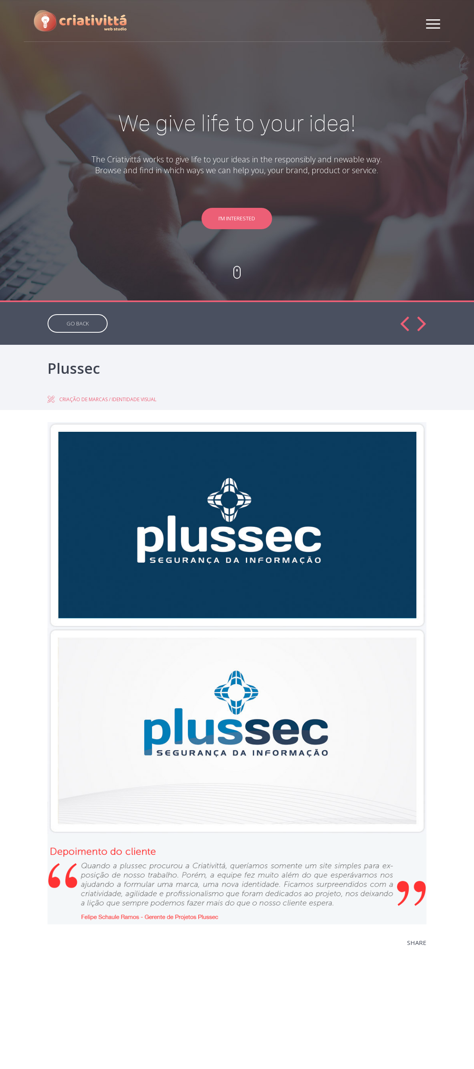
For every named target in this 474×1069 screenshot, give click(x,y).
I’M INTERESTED (236, 218)
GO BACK (78, 323)
